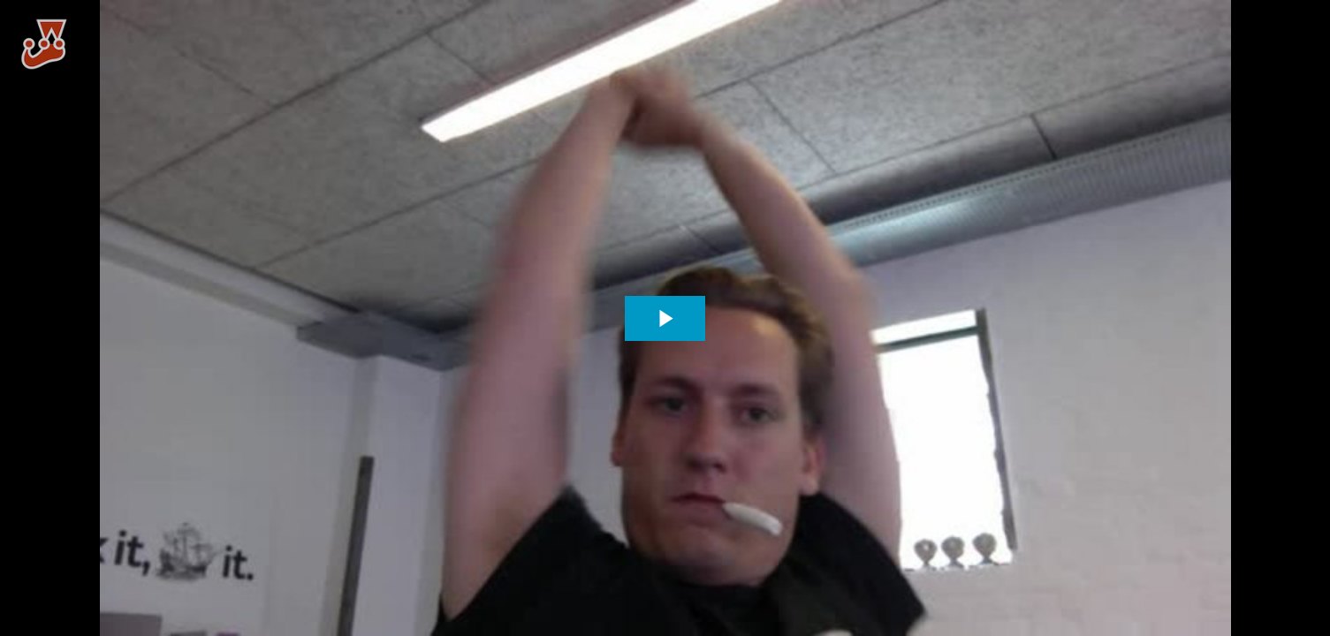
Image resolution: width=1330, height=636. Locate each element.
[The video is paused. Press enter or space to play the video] (665, 318)
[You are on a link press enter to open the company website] (44, 44)
